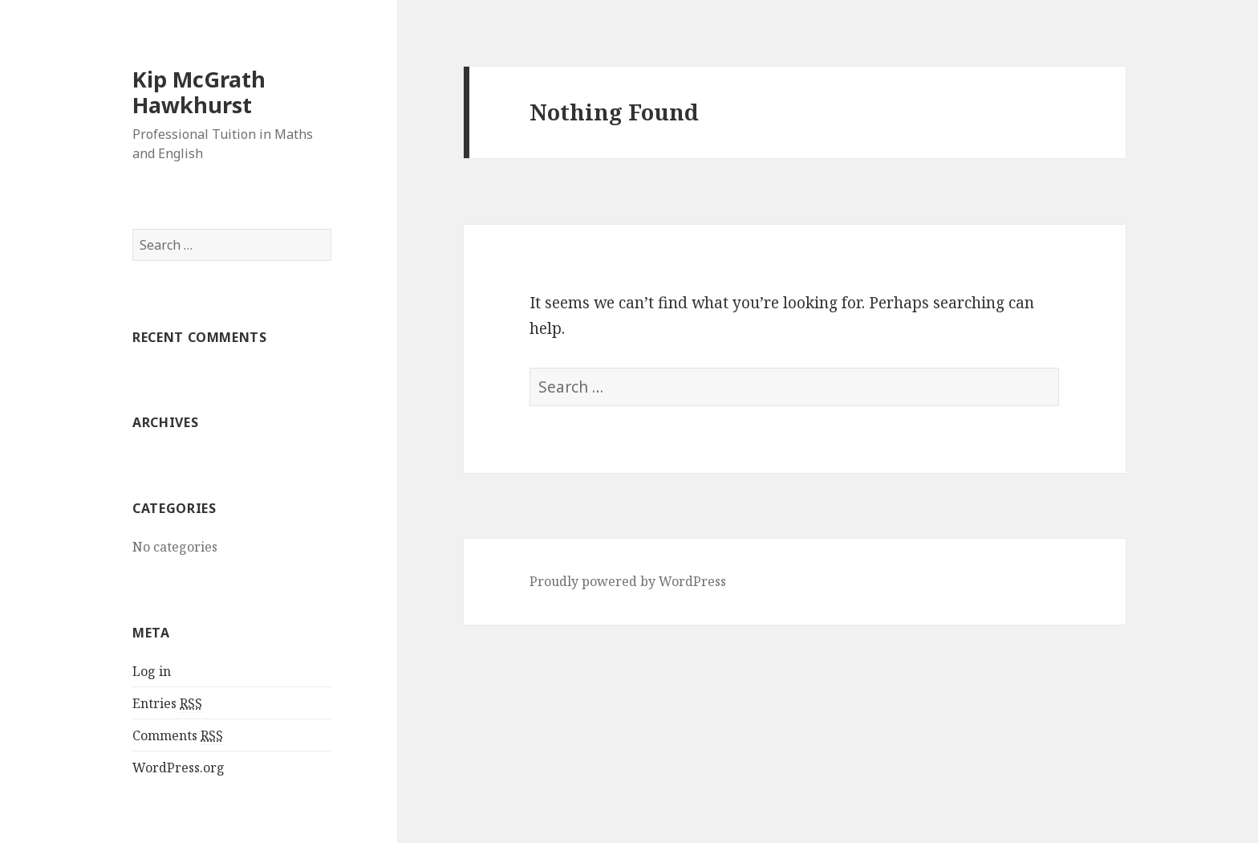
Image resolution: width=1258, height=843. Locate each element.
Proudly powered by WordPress (628, 581)
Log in (151, 671)
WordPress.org (178, 767)
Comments (177, 736)
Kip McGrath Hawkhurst (199, 92)
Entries (167, 703)
